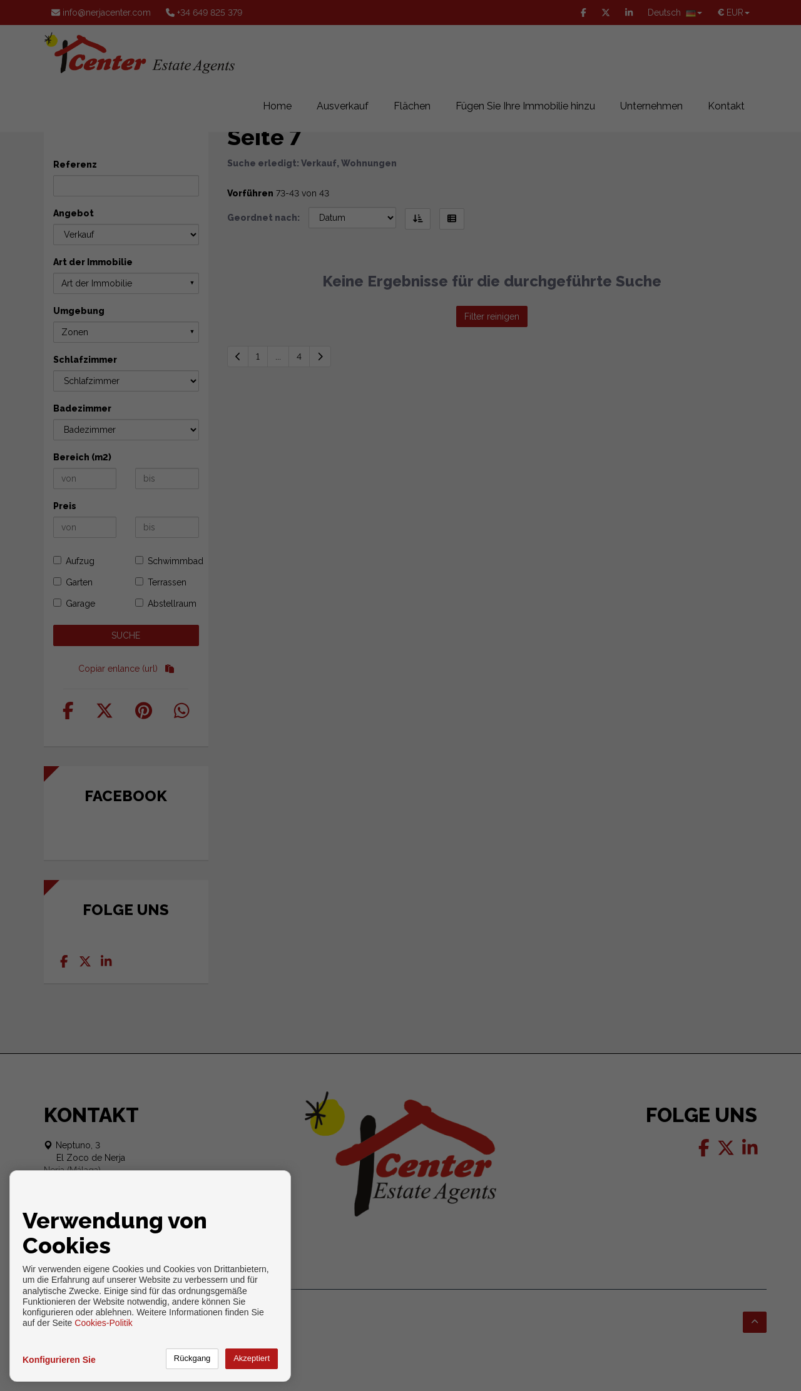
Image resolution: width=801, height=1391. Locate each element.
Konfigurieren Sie (59, 1360)
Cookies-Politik (103, 1323)
